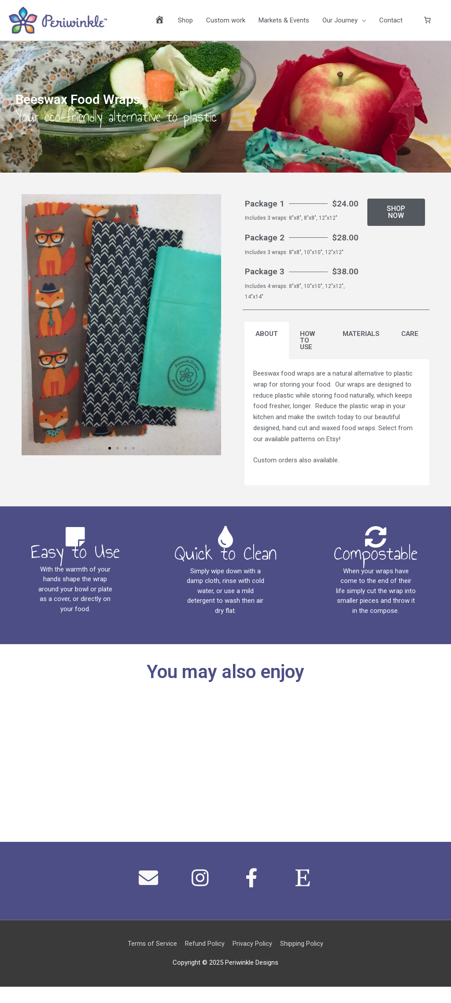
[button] (109, 452)
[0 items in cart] (427, 22)
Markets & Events (284, 22)
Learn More (56, 786)
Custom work (225, 22)
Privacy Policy (253, 960)
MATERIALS (361, 342)
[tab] (266, 348)
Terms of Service (152, 960)
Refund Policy (205, 960)
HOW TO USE (307, 348)
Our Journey (340, 22)
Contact (391, 22)
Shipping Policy (302, 960)
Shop (185, 22)
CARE (409, 342)
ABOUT (266, 342)
